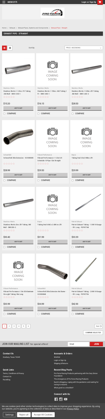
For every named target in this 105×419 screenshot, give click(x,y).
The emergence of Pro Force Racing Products (71, 379)
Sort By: (32, 48)
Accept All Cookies (43, 414)
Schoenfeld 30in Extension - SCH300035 (18, 158)
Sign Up (93, 2)
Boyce (74, 155)
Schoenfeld (7, 155)
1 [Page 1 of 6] (4, 326)
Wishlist (57, 357)
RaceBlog (6, 380)
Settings (9, 414)
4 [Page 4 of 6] (18, 326)
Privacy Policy (73, 408)
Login (84, 2)
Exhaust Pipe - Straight (59, 28)
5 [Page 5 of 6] (23, 326)
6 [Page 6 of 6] (28, 326)
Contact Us (7, 377)
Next (99, 326)
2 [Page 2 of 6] (9, 326)
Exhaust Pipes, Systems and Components (33, 28)
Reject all (23, 414)
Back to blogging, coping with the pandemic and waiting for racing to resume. (76, 383)
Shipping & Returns (61, 363)
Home (4, 28)
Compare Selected (93, 333)
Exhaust (12, 28)
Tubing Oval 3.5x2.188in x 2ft (82, 158)
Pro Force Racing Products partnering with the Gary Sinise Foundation (75, 374)
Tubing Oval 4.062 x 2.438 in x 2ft (49, 225)
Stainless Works (9, 88)
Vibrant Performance (44, 155)
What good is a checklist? (63, 388)
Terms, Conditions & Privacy (13, 373)
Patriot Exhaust (77, 222)
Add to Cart (18, 108)
